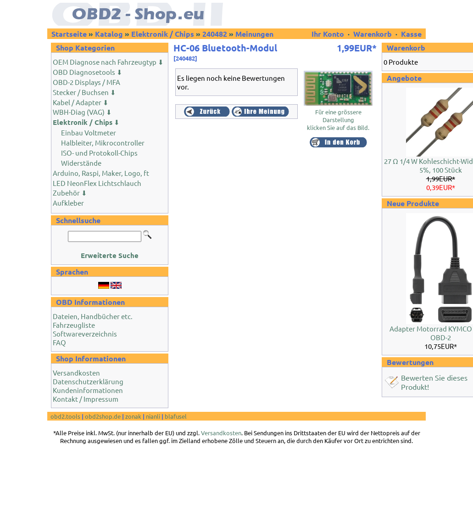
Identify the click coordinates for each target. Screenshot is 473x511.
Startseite (69, 34)
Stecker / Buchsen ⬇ (84, 92)
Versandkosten (76, 372)
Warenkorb (372, 34)
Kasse (411, 34)
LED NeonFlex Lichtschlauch (97, 183)
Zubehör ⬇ (70, 192)
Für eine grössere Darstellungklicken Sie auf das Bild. (338, 116)
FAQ (59, 342)
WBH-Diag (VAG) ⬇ (82, 111)
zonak (133, 416)
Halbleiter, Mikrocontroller (103, 142)
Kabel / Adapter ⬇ (81, 102)
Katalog (109, 34)
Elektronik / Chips (162, 34)
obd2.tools (65, 416)
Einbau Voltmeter (88, 132)
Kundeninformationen (88, 390)
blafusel (176, 416)
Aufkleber (68, 202)
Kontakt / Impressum (85, 398)
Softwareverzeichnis (85, 333)
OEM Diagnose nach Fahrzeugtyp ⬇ (108, 61)
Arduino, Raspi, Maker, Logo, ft (101, 172)
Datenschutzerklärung (88, 381)
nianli (153, 416)
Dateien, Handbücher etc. (93, 316)
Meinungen (254, 34)
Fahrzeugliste (74, 324)
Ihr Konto (329, 34)
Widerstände (81, 162)
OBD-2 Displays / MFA (86, 82)
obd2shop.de (103, 416)
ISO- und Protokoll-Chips (99, 152)
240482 (214, 34)
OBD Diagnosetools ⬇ (87, 71)
